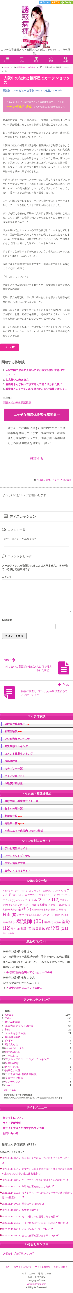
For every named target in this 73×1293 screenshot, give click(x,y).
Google (9, 1014)
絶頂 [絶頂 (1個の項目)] (57, 922)
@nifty (9, 1040)
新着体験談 (13, 731)
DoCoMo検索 (12, 1022)
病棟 (68, 479)
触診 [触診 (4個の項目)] (25, 928)
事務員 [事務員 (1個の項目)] (12, 905)
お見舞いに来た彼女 (17, 379)
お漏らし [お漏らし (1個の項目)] (48, 890)
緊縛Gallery (11, 1062)
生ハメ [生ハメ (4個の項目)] (47, 915)
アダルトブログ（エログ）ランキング (27, 1059)
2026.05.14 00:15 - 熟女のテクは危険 (22, 1204)
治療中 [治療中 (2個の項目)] (22, 915)
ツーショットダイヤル (17, 856)
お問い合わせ (10, 1133)
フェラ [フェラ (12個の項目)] (49, 899)
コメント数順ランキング (19, 753)
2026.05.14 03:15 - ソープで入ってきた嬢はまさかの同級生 (34, 1180)
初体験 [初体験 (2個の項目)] (45, 904)
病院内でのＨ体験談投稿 (17, 402)
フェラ (55, 479)
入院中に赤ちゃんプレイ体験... (24, 987)
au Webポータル (14, 1048)
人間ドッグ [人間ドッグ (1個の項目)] (24, 905)
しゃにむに (11, 1055)
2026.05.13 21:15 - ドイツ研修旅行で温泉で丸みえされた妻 (34, 1223)
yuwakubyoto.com (36, 1284)
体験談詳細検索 (14, 783)
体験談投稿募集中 (17, 724)
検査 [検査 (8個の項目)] (9, 914)
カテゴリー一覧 (14, 768)
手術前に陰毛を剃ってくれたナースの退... (30, 972)
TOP (8, 1267)
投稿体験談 (11, 761)
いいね (9, 347)
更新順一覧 (14, 823)
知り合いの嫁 (13, 1070)
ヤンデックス (13, 1081)
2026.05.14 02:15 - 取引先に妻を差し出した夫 (26, 1186)
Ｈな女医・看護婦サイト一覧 (21, 801)
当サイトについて (13, 1117)
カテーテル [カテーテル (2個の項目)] (33, 894)
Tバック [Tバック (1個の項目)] (23, 890)
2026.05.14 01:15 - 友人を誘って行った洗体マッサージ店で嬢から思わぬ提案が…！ (37, 1195)
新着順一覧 (13, 816)
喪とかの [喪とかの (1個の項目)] (64, 905)
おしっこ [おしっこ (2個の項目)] (35, 890)
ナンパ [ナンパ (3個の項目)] (9, 900)
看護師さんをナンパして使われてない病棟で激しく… (36, 388)
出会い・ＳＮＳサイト (17, 870)
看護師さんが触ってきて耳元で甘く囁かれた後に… (35, 384)
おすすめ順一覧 (14, 808)
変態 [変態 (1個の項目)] (6, 909)
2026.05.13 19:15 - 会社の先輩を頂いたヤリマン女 (29, 1235)
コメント (7, 576)
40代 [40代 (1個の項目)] (6, 890)
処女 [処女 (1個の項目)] (35, 905)
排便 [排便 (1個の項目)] (54, 909)
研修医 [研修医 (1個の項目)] (48, 922)
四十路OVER (12, 1051)
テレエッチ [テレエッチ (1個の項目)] (63, 895)
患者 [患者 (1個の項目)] (47, 909)
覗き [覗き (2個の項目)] (15, 928)
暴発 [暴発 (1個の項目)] (62, 909)
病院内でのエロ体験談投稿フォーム (42, 102)
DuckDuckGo (12, 1036)
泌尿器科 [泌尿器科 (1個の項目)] (34, 915)
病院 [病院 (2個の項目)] (59, 915)
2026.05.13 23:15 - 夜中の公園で (19, 1210)
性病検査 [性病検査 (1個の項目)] (37, 909)
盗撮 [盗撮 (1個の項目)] (11, 922)
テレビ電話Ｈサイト (16, 848)
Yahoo (8, 1018)
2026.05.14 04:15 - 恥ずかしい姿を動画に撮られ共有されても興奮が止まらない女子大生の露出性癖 (37, 1171)
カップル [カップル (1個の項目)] (18, 895)
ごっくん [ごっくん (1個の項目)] (60, 890)
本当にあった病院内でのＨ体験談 (24, 830)
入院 (62, 479)
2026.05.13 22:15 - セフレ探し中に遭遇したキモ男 (29, 1216)
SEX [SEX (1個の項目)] (14, 890)
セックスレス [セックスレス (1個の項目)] (48, 895)
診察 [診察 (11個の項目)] (59, 928)
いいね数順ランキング (17, 738)
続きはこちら (10, 1090)
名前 (36, 620)
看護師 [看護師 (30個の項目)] (29, 921)
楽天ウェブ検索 (14, 1077)
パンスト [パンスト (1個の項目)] (21, 900)
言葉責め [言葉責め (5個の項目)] (41, 928)
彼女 (48, 479)
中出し (40, 479)
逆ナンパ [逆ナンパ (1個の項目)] (8, 933)
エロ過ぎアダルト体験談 (19, 1025)
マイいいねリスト (15, 776)
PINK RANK (12, 1066)
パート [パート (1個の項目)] (32, 900)
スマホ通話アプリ (15, 863)
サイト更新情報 (12, 1122)
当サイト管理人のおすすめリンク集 (23, 1128)
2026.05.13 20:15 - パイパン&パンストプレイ (26, 1229)
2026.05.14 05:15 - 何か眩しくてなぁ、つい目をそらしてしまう (36, 1158)
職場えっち (11, 1044)
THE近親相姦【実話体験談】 (22, 1074)
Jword (8, 1085)
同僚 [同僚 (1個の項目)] (54, 905)
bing (7, 1029)
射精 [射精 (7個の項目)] (24, 909)
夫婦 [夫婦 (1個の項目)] (13, 909)
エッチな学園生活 (15, 1033)
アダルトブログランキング (18, 1253)
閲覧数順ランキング (16, 746)
